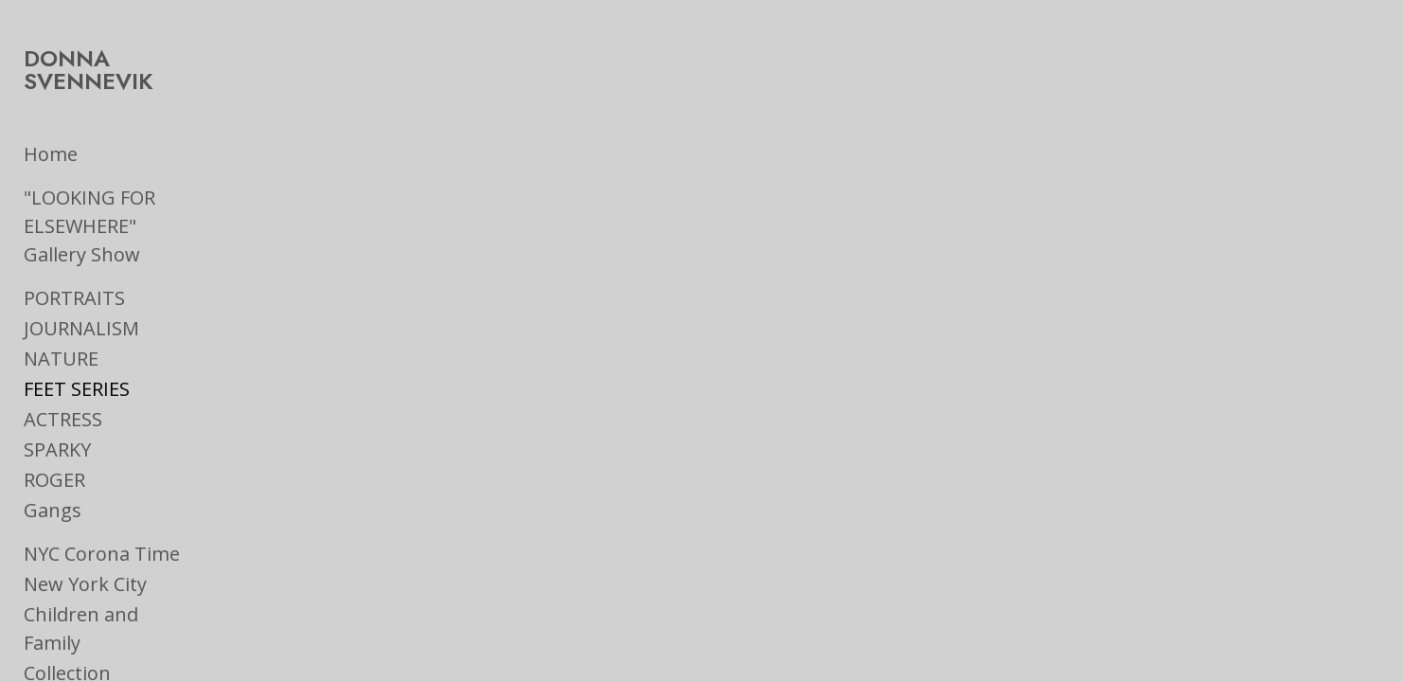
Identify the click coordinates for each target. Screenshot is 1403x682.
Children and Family (112, 563)
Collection (67, 593)
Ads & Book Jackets (108, 654)
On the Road (79, 624)
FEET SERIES (77, 337)
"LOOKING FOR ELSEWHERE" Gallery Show (148, 189)
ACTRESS (63, 368)
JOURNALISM (81, 277)
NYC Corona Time (102, 502)
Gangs (52, 459)
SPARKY (57, 398)
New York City (85, 533)
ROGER (54, 428)
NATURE (61, 307)
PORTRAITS (74, 247)
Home (51, 131)
